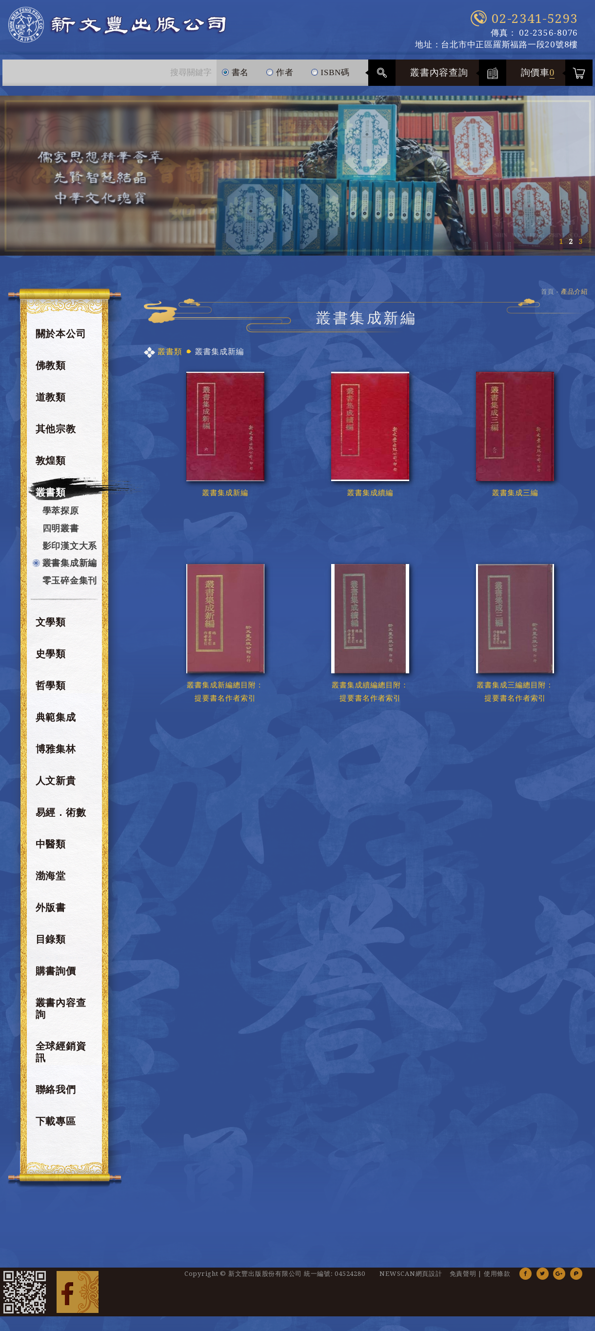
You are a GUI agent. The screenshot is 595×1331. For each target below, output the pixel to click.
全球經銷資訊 (61, 1052)
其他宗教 (56, 429)
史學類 (51, 654)
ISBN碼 (330, 68)
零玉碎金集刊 (70, 580)
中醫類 (51, 844)
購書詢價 (56, 971)
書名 (235, 68)
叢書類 (51, 492)
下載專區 (56, 1121)
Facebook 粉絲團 (77, 1292)
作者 (280, 68)
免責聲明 (463, 1273)
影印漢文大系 (70, 546)
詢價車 (538, 72)
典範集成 (56, 717)
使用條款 (497, 1273)
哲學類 (51, 685)
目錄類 (51, 939)
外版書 (51, 907)
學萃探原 (60, 510)
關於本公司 (61, 334)
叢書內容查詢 (439, 72)
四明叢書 (60, 528)
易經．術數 (61, 812)
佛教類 (51, 365)
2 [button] (571, 241)
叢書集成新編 (70, 563)
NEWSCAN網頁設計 (410, 1273)
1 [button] (561, 241)
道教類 (51, 397)
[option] (297, 176)
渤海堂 (51, 876)
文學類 (51, 622)
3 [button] (580, 241)
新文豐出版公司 (117, 24)
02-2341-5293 (535, 18)
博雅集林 (56, 749)
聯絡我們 (56, 1089)
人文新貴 (56, 780)
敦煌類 (51, 460)
